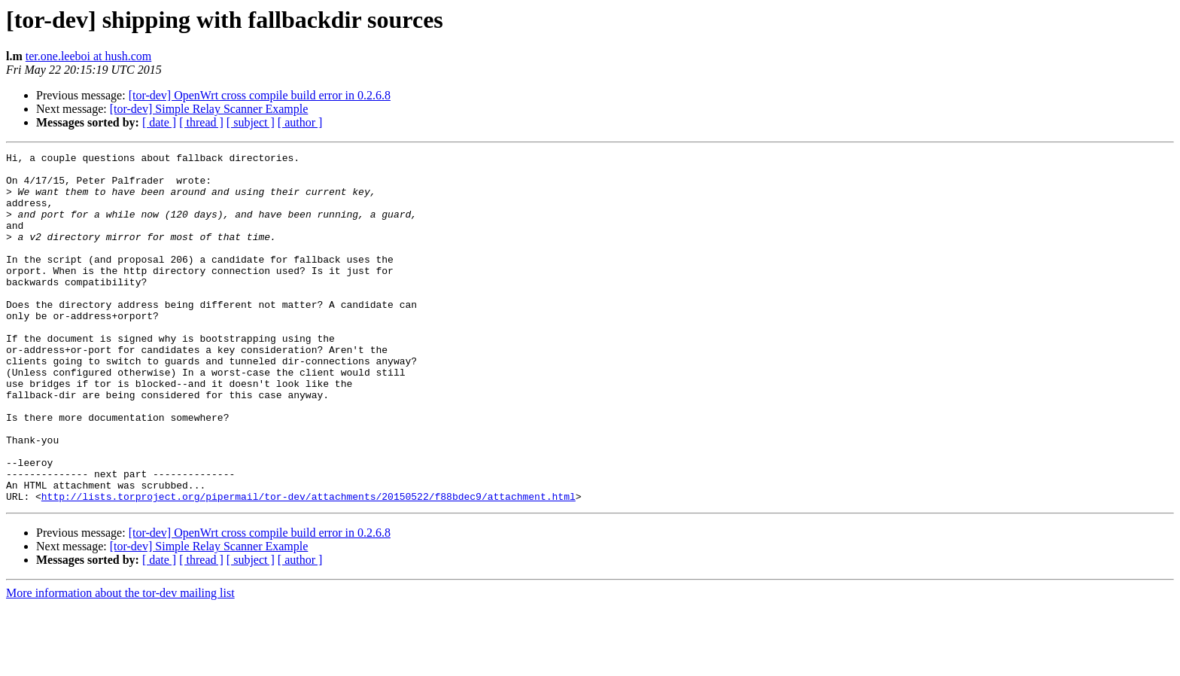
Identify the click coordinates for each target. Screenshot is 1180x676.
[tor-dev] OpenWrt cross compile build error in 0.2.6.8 (260, 95)
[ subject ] (251, 122)
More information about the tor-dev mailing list (120, 662)
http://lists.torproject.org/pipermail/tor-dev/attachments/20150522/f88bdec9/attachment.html (308, 566)
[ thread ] (201, 122)
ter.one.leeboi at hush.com (89, 56)
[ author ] (300, 122)
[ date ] (159, 122)
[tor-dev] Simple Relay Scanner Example (209, 108)
